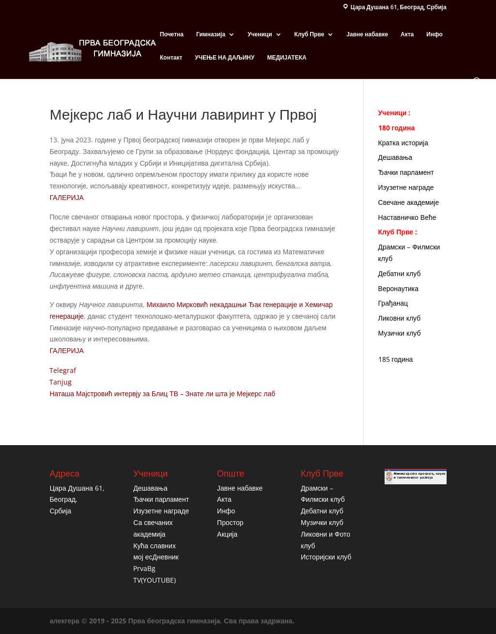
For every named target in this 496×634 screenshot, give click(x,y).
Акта (407, 34)
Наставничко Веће (407, 217)
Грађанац (393, 303)
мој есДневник (155, 556)
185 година (395, 359)
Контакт (171, 58)
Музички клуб (399, 333)
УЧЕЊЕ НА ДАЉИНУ (224, 58)
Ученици (260, 34)
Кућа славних (154, 545)
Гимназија (210, 34)
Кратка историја (403, 142)
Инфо (434, 34)
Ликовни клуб (399, 318)
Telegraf (62, 370)
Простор (230, 522)
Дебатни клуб (399, 273)
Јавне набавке (367, 34)
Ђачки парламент (406, 172)
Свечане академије (408, 202)
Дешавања (395, 157)
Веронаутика (398, 288)
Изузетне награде (406, 187)
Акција (227, 534)
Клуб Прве (309, 34)
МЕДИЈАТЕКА (286, 58)
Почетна (172, 34)
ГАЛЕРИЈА (66, 197)
